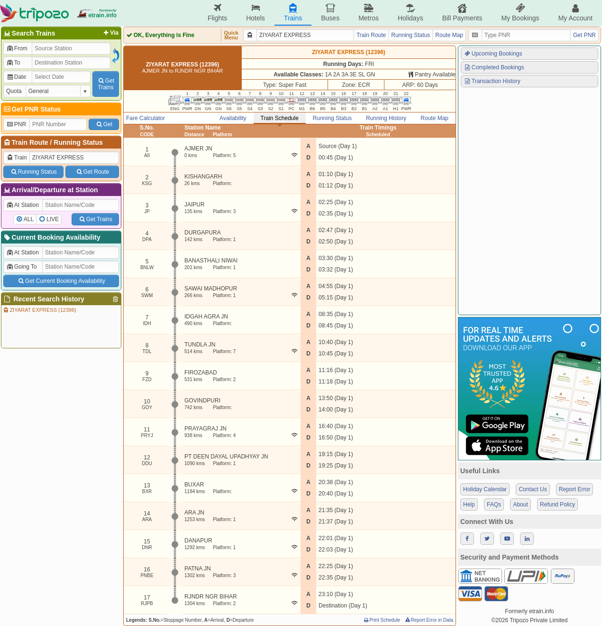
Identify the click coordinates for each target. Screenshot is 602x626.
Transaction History (492, 81)
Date (16, 77)
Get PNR (584, 35)
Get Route (92, 171)
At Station (22, 205)
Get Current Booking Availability (61, 281)
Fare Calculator (145, 118)
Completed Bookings (494, 67)
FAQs (494, 504)
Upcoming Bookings (493, 53)
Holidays (410, 12)
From (16, 48)
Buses (330, 12)
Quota (14, 91)
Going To (21, 266)
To (13, 62)
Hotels (255, 12)
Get (103, 124)
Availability (232, 118)
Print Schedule (381, 620)
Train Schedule (280, 118)
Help (469, 504)
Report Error (574, 489)
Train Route (30, 142)
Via (110, 32)
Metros (368, 12)
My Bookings (520, 12)
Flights (217, 12)
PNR (16, 124)
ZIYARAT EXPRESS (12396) (39, 310)
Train (16, 157)
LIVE (52, 219)
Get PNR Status (31, 109)
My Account (575, 12)
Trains (293, 12)
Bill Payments (462, 12)
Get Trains (95, 219)
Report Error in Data (428, 620)
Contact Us (533, 489)
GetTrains (105, 84)
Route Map (449, 35)
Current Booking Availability (51, 237)
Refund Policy (557, 504)
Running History (386, 118)
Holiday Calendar (485, 489)
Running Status (78, 142)
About (520, 504)
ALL (29, 219)
